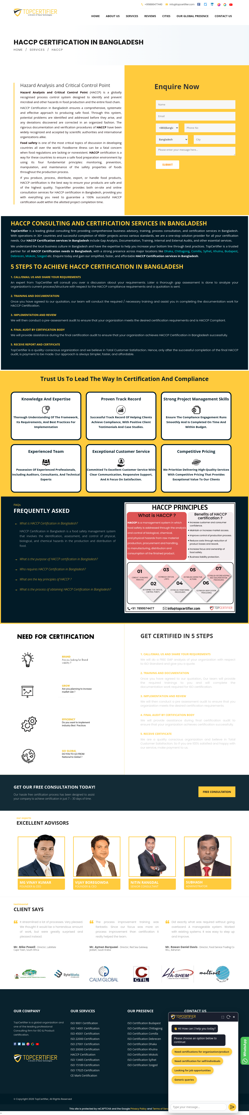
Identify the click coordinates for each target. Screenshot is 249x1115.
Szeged (42, 256)
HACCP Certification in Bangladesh (44, 108)
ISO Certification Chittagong (144, 1028)
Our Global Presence (193, 16)
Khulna (218, 251)
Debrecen (17, 256)
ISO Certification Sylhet (141, 1060)
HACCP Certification (83, 1054)
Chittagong (182, 251)
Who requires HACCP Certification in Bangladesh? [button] (50, 569)
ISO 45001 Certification (85, 1033)
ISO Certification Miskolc (142, 1054)
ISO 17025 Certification (85, 1070)
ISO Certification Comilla (142, 1033)
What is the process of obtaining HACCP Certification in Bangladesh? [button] (63, 589)
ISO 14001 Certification (85, 1028)
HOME (18, 50)
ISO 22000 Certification (85, 1039)
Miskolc (30, 256)
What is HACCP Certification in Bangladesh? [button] (46, 523)
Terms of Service (162, 1108)
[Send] (232, 1107)
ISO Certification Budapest (144, 1023)
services (132, 16)
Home (95, 16)
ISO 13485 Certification (85, 1060)
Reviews (150, 16)
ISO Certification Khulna (142, 1049)
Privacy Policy (139, 1108)
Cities (166, 16)
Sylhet (207, 251)
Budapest (231, 251)
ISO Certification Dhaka (142, 1044)
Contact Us (223, 16)
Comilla (196, 251)
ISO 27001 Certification (85, 1044)
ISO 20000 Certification (85, 1049)
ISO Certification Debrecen (144, 1039)
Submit (167, 164)
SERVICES (37, 50)
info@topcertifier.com (180, 4)
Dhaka (168, 251)
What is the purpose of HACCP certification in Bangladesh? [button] (56, 559)
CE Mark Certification (84, 1075)
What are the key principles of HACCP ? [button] (43, 579)
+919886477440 (153, 4)
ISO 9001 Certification (84, 1023)
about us (113, 16)
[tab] (68, 524)
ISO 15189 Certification (85, 1065)
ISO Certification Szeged (142, 1065)
